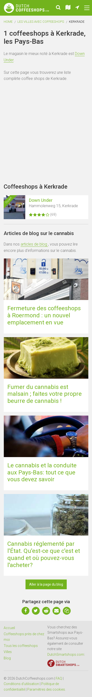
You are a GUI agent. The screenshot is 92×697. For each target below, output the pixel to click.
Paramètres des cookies (46, 689)
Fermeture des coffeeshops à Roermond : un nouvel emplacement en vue (44, 315)
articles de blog (34, 244)
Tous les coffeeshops (21, 646)
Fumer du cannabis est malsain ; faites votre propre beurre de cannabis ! (44, 394)
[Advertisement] (46, 132)
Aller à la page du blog (46, 584)
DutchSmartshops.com (65, 654)
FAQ (59, 678)
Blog (7, 658)
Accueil (9, 628)
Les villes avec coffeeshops (40, 21)
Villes (8, 652)
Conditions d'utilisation (21, 684)
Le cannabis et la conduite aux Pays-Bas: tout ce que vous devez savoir (42, 472)
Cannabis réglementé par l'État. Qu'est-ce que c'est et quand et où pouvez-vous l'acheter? (43, 554)
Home (8, 21)
